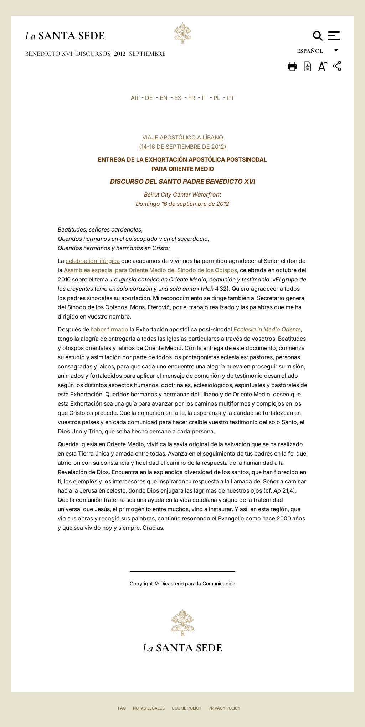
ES (177, 97)
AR (134, 97)
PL (217, 97)
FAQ (122, 708)
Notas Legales (149, 708)
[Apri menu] (333, 36)
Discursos (94, 53)
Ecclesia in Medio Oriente (267, 329)
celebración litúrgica (93, 260)
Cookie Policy (186, 708)
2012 (120, 53)
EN (164, 97)
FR (191, 97)
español (312, 52)
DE (149, 97)
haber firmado (109, 329)
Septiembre (147, 53)
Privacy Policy (224, 708)
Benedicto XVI (49, 53)
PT (230, 97)
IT (204, 97)
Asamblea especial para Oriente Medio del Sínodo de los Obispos (150, 270)
